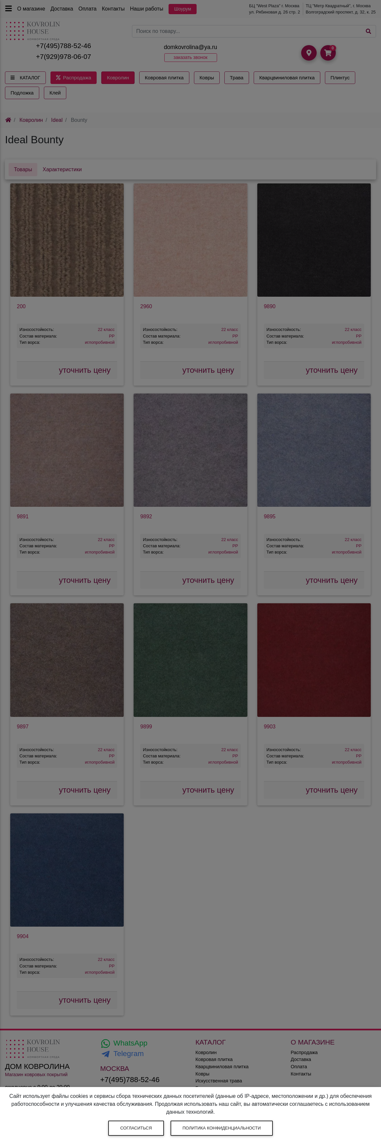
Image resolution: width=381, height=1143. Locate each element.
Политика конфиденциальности (221, 1128)
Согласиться (136, 1128)
